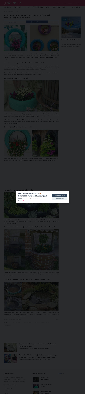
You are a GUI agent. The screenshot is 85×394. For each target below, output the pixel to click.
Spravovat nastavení (60, 198)
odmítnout (20, 197)
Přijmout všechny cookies (60, 195)
